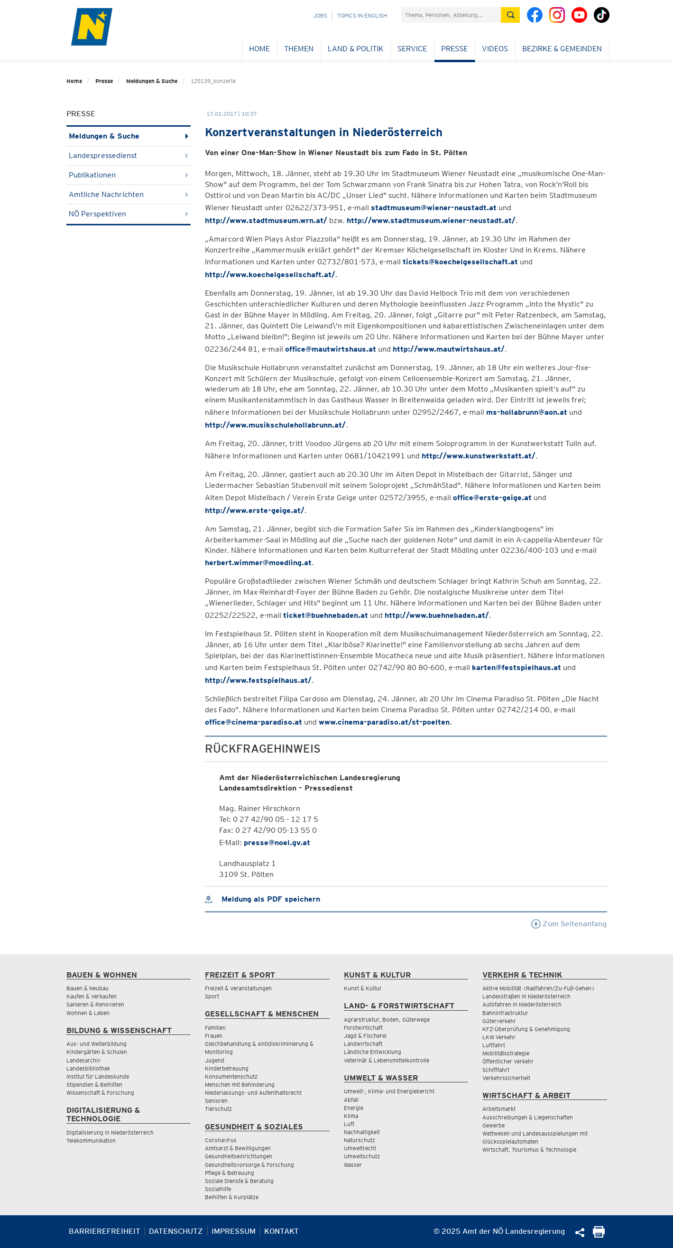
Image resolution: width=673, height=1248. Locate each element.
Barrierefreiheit (104, 1231)
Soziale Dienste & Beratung (239, 1180)
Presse (454, 48)
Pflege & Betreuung (229, 1172)
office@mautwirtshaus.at (330, 349)
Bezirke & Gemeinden (562, 48)
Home (259, 48)
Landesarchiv (83, 1060)
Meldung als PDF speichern (262, 898)
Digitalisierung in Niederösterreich (110, 1132)
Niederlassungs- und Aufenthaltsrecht (253, 1092)
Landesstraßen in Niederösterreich (526, 996)
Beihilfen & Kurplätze (231, 1197)
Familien (215, 1027)
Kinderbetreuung (227, 1068)
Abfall (351, 1099)
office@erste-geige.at (492, 497)
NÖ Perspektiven (129, 213)
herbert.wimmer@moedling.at (258, 562)
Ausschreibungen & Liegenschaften (527, 1117)
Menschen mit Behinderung (240, 1084)
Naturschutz (359, 1140)
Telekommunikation (91, 1140)
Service (412, 48)
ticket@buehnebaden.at (325, 615)
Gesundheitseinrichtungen (238, 1156)
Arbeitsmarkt (499, 1108)
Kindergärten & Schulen (96, 1051)
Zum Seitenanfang (569, 923)
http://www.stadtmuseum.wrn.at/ (266, 220)
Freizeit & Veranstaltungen (238, 988)
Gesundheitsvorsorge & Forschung (249, 1164)
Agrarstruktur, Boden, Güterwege (387, 1019)
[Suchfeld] (451, 15)
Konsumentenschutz (231, 1076)
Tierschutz (218, 1108)
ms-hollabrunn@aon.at (526, 412)
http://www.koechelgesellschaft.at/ (270, 274)
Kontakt (281, 1231)
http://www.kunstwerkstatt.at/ (478, 455)
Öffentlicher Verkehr (508, 1061)
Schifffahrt (495, 1069)
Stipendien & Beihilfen (94, 1084)
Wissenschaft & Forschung (100, 1092)
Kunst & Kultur (363, 988)
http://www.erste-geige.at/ (254, 510)
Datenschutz (176, 1231)
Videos (495, 48)
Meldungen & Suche (151, 80)
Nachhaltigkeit (362, 1132)
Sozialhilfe (218, 1188)
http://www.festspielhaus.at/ (258, 680)
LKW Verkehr (499, 1037)
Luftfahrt (493, 1045)
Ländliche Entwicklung (372, 1051)
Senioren (216, 1100)
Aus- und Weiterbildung (96, 1043)
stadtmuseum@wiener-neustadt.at (434, 207)
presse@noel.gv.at (277, 842)
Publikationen (129, 174)
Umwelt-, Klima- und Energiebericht (389, 1091)
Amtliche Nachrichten (129, 194)
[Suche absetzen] (510, 15)
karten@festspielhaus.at (516, 667)
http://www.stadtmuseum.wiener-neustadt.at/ (431, 220)
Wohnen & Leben (88, 1012)
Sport (212, 996)
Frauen (213, 1035)
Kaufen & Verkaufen (91, 996)
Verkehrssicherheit (506, 1077)
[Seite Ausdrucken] (598, 1234)
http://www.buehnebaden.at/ (437, 615)
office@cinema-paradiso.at (253, 721)
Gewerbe (493, 1125)
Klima (351, 1115)
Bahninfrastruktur (505, 1012)
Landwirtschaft (363, 1043)
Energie (353, 1107)
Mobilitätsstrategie (505, 1053)
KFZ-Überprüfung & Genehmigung (526, 1029)
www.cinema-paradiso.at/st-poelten (384, 721)
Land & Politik (355, 48)
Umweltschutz (362, 1156)
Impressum (234, 1231)
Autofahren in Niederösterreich (522, 1004)
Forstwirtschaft (363, 1027)
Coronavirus (221, 1140)
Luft (349, 1123)
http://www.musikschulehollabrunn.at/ (275, 424)
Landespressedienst (129, 155)
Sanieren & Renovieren (95, 1004)
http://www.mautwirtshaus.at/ (449, 349)
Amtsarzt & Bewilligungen (238, 1148)
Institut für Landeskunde (97, 1076)
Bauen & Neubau (87, 988)
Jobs (320, 15)
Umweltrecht (360, 1148)
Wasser (353, 1164)
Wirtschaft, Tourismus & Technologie (529, 1149)
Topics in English (362, 15)
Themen (298, 48)
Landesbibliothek (88, 1068)
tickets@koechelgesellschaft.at (460, 261)
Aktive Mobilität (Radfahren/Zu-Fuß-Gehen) (538, 988)
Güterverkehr (499, 1020)
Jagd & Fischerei (365, 1035)
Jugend (214, 1060)
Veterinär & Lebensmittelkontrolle (386, 1060)
